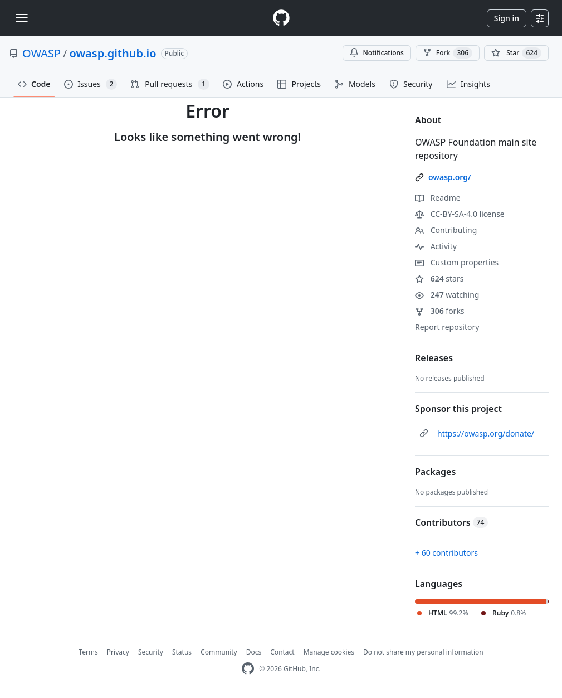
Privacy (118, 652)
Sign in (506, 18)
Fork (447, 53)
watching (447, 294)
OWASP (41, 53)
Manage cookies (329, 652)
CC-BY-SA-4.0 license (460, 214)
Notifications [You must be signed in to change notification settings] (377, 52)
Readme (438, 197)
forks (440, 311)
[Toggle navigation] (21, 17)
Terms (88, 652)
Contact (282, 652)
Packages (435, 472)
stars (439, 278)
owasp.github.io (113, 53)
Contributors (451, 522)
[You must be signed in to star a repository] (516, 53)
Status (182, 652)
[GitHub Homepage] (248, 669)
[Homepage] (281, 18)
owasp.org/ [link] (449, 177)
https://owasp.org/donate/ (485, 433)
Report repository (447, 327)
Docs (254, 652)
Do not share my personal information (423, 652)
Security (150, 652)
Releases (434, 358)
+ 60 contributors (446, 552)
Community (219, 652)
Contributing (446, 230)
